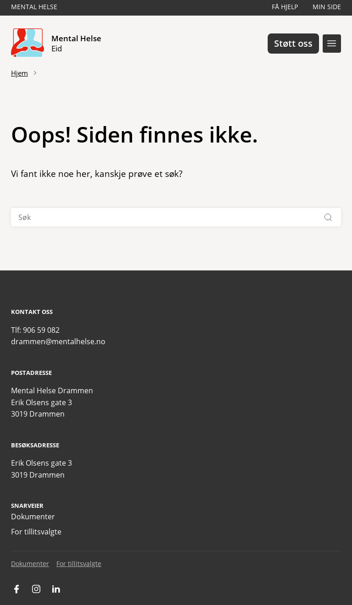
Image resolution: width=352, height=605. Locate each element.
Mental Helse (34, 6)
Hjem (19, 72)
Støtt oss (293, 43)
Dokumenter (33, 517)
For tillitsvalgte (36, 532)
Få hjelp (285, 6)
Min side (327, 6)
